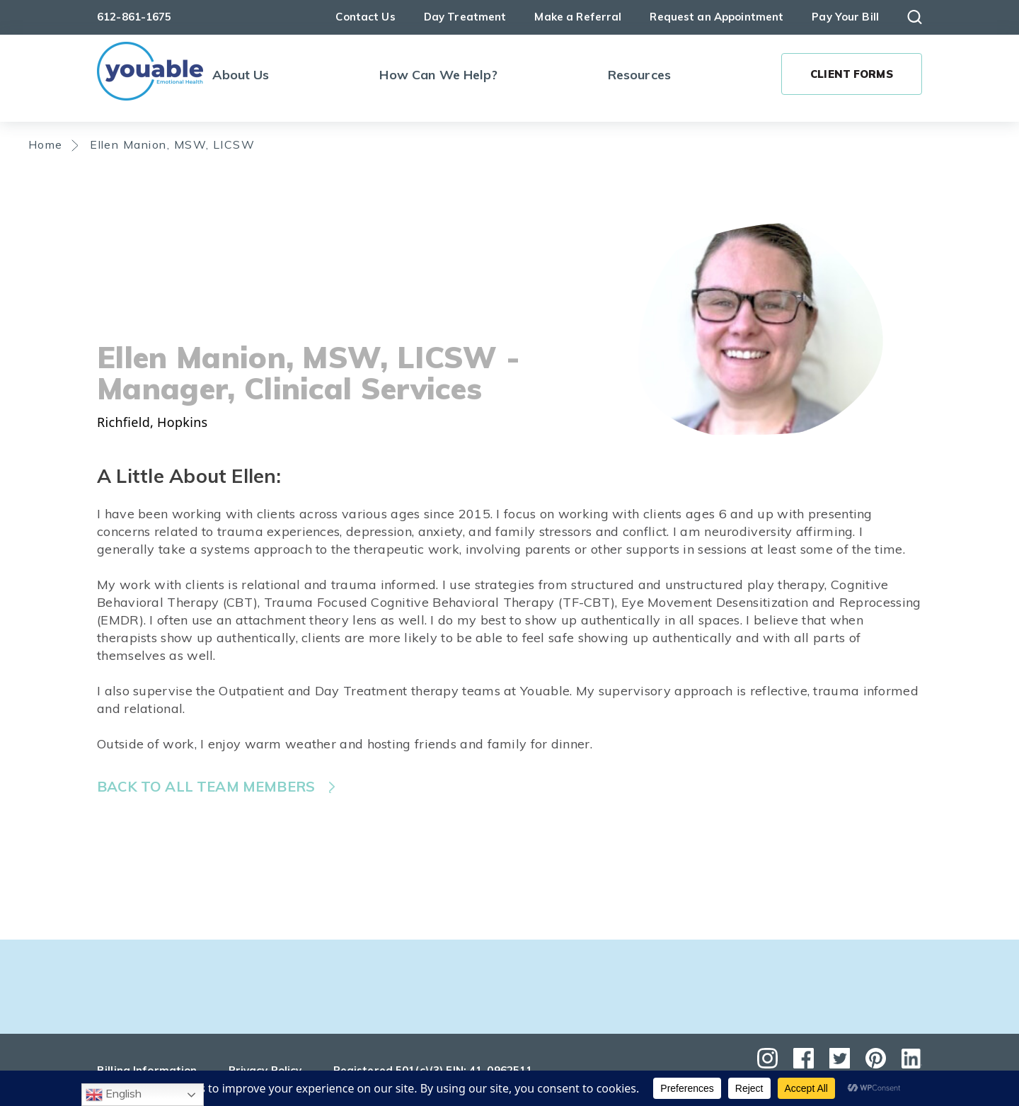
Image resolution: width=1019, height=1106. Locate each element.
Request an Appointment (716, 16)
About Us (240, 75)
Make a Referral (577, 16)
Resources (639, 75)
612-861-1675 (134, 16)
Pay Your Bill (845, 16)
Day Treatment (465, 16)
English (114, 1094)
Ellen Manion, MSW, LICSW (172, 144)
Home (45, 144)
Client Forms (851, 74)
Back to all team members (206, 786)
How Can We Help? (438, 75)
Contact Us (365, 16)
